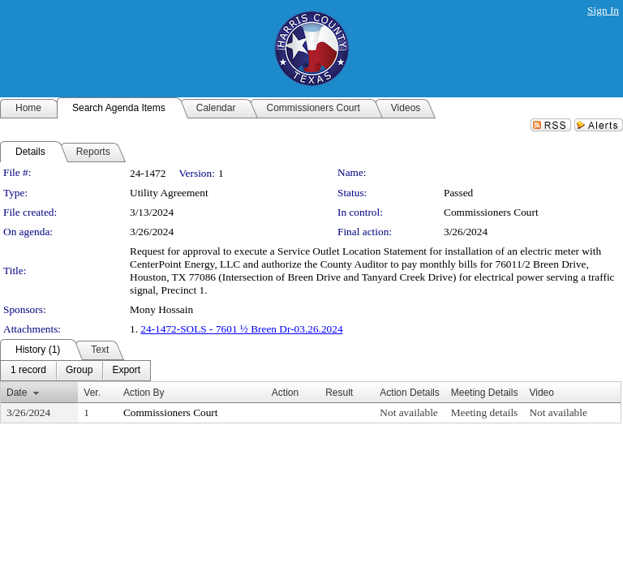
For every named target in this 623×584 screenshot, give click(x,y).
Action (285, 392)
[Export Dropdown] (126, 370)
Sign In (603, 10)
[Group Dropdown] (79, 370)
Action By (144, 392)
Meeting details (484, 412)
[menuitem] (28, 370)
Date (16, 392)
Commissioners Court (491, 212)
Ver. (92, 392)
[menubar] (75, 370)
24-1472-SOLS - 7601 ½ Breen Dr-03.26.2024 (241, 329)
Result (339, 392)
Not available (408, 412)
